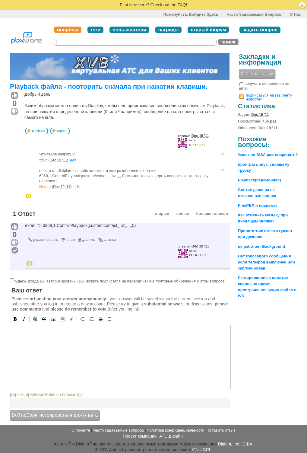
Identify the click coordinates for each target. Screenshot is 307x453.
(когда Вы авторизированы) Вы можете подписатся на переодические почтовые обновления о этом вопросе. (120, 281)
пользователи (129, 29)
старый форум (208, 29)
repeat (61, 130)
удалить (88, 240)
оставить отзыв (222, 430)
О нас (295, 14)
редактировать (45, 240)
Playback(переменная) (259, 180)
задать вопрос (259, 29)
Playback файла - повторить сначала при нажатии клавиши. (108, 86)
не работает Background (261, 246)
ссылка (110, 240)
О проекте (80, 430)
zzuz (43, 160)
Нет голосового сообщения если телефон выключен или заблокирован (266, 262)
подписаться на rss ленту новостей (269, 97)
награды (168, 29)
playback (38, 130)
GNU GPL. (202, 449)
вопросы (67, 29)
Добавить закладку (257, 74)
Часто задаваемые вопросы (254, 14)
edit (73, 160)
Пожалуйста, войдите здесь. (191, 14)
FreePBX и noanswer (257, 205)
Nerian (192, 140)
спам (71, 240)
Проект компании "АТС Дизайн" (153, 436)
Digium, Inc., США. (236, 443)
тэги (95, 29)
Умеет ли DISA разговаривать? (268, 154)
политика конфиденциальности (175, 430)
